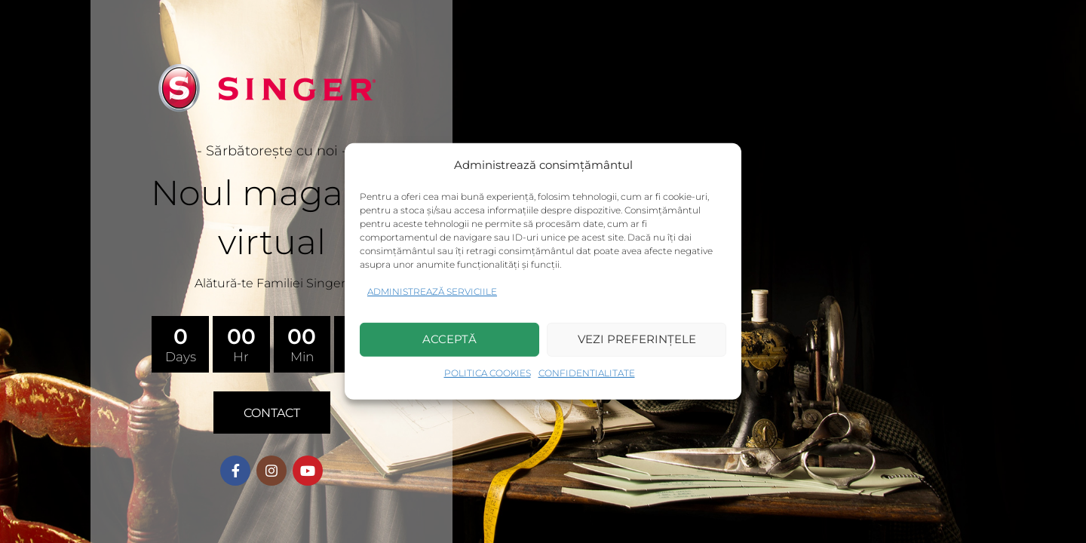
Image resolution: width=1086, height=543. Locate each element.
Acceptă (449, 339)
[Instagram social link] (271, 471)
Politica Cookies (487, 373)
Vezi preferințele (637, 339)
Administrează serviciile (432, 291)
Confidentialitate (586, 373)
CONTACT (272, 413)
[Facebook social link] (235, 471)
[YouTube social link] (308, 471)
